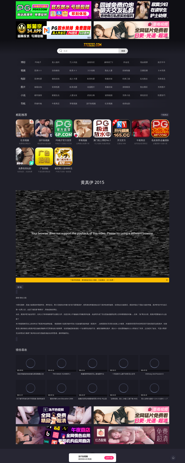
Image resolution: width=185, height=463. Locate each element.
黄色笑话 (144, 95)
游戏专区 (91, 62)
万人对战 (73, 62)
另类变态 (161, 78)
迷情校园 (108, 95)
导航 (23, 103)
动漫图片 (91, 87)
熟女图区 (144, 87)
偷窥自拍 (38, 87)
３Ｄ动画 (91, 70)
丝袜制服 (126, 70)
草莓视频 (73, 103)
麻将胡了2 (108, 62)
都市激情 (38, 95)
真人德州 (55, 62)
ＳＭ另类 (161, 70)
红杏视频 (108, 103)
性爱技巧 (161, 95)
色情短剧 (126, 103)
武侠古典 (91, 95)
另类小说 (126, 95)
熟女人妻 (108, 70)
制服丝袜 (108, 78)
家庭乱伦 (55, 95)
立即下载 (109, 458)
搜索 (123, 51)
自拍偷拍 (55, 70)
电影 (23, 78)
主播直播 (144, 70)
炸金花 (126, 62)
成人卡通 (73, 78)
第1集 (19, 287)
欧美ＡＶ (73, 70)
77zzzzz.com (92, 44)
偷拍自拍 (55, 78)
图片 (23, 87)
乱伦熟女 (144, 78)
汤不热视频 (91, 103)
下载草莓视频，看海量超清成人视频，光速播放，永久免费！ (119, 280)
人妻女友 (73, 95)
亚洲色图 (55, 87)
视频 (23, 70)
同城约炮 (38, 103)
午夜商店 (55, 103)
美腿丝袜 (108, 87)
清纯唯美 (126, 87)
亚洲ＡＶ (38, 70)
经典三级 (126, 78)
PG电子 (38, 62)
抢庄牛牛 (161, 62)
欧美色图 (73, 87)
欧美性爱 (91, 78)
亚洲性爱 (38, 78)
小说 (23, 95)
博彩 (23, 62)
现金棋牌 (144, 62)
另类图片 (161, 87)
